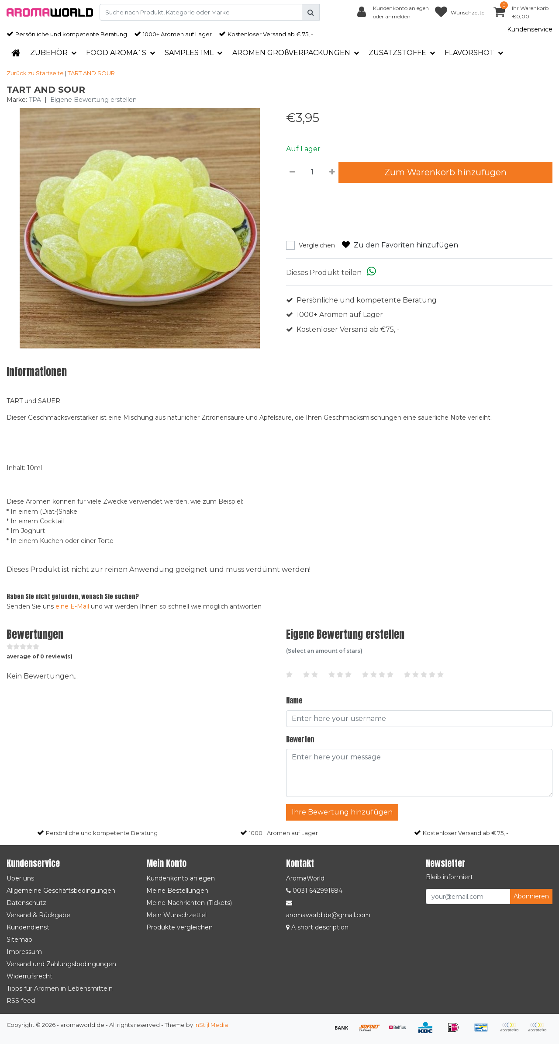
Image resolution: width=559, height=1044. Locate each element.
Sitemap (19, 939)
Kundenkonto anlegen (180, 878)
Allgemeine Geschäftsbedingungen (61, 890)
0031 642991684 (314, 890)
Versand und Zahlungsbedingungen (61, 964)
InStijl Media (211, 1025)
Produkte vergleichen (179, 927)
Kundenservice (529, 29)
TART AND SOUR (91, 73)
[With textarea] (419, 773)
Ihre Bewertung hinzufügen (342, 812)
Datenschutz (26, 903)
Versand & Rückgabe (38, 915)
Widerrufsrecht (29, 976)
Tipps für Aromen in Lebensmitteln (60, 988)
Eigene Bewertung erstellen (93, 100)
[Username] (419, 718)
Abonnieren (531, 896)
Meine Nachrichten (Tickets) (189, 903)
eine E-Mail (72, 606)
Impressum (24, 952)
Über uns (20, 878)
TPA (35, 100)
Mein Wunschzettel (176, 915)
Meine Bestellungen (177, 890)
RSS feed (21, 1001)
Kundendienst (28, 927)
